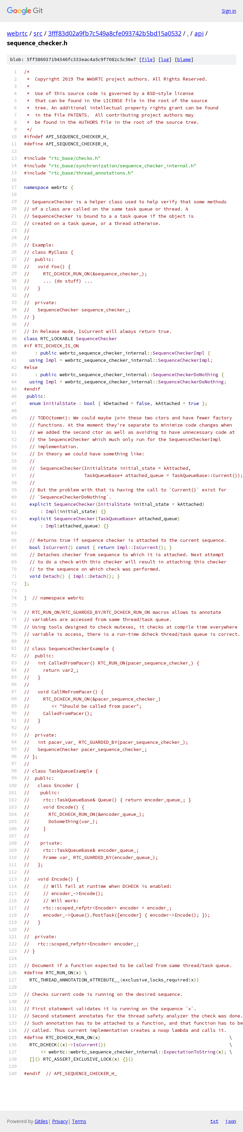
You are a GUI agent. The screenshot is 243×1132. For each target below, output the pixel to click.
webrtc (17, 33)
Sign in (229, 11)
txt (214, 1121)
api (199, 33)
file (147, 59)
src (38, 33)
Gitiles (41, 1121)
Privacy (60, 1121)
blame (184, 59)
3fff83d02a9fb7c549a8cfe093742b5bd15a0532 (114, 33)
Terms (79, 1121)
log (165, 59)
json (230, 1121)
